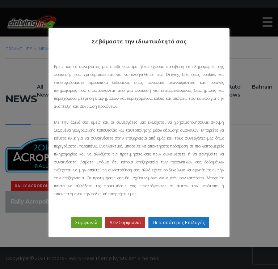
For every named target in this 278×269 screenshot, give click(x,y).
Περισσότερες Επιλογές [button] (179, 222)
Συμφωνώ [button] (86, 222)
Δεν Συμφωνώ (125, 222)
